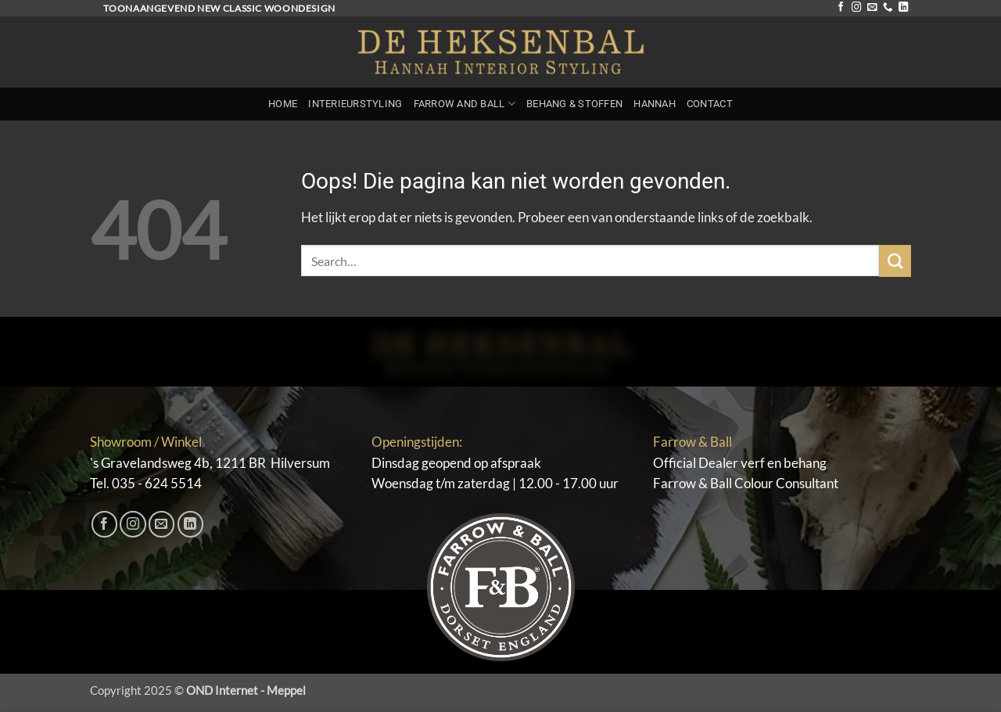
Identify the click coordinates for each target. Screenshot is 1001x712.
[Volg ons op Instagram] (856, 7)
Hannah (654, 104)
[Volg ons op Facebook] (840, 7)
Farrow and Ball (464, 103)
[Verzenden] (895, 261)
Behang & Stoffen (574, 104)
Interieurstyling (355, 104)
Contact (710, 104)
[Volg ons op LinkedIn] (903, 7)
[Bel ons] (887, 7)
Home (282, 104)
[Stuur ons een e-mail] (872, 7)
